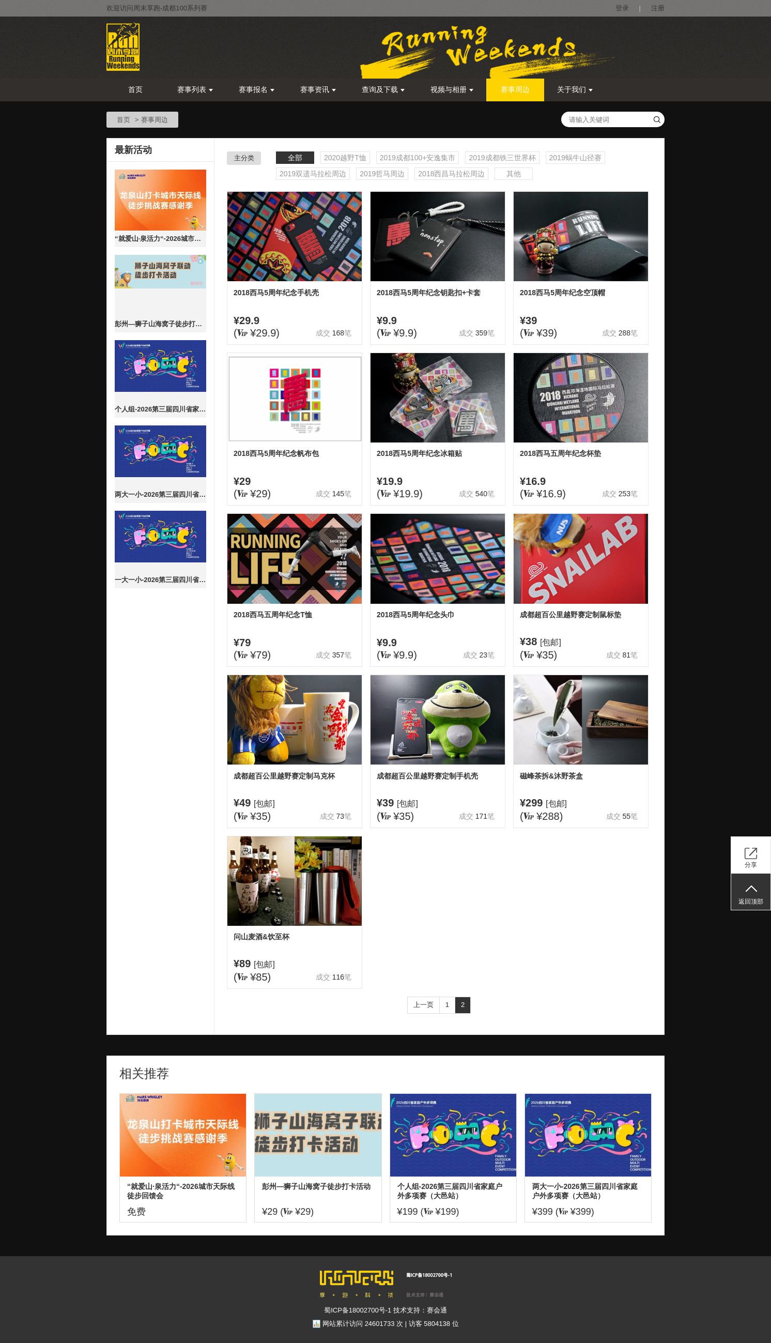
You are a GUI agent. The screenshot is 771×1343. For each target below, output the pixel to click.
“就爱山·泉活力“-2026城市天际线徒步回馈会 (160, 238)
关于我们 (575, 90)
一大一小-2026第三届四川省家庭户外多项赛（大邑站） (160, 580)
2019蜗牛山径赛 (575, 158)
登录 (622, 8)
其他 (513, 174)
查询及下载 (383, 90)
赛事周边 (515, 90)
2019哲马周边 (382, 174)
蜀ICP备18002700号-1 (357, 1310)
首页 (135, 90)
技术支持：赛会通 (420, 1310)
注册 (658, 8)
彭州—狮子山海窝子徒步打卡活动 (160, 324)
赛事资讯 (318, 90)
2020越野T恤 (345, 158)
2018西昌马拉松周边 (451, 174)
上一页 (423, 1005)
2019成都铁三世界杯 (502, 158)
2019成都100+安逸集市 (418, 158)
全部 (295, 158)
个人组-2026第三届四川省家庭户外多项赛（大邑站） (160, 409)
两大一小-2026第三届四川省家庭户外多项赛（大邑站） (160, 494)
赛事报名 (256, 90)
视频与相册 (451, 90)
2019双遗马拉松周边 (313, 174)
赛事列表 (195, 90)
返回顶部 (750, 901)
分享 (751, 864)
